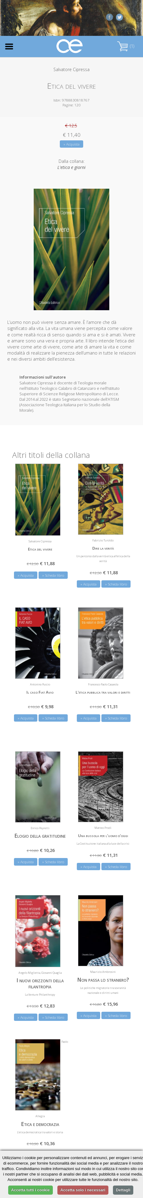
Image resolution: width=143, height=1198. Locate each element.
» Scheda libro (53, 575)
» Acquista (71, 144)
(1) (125, 46)
